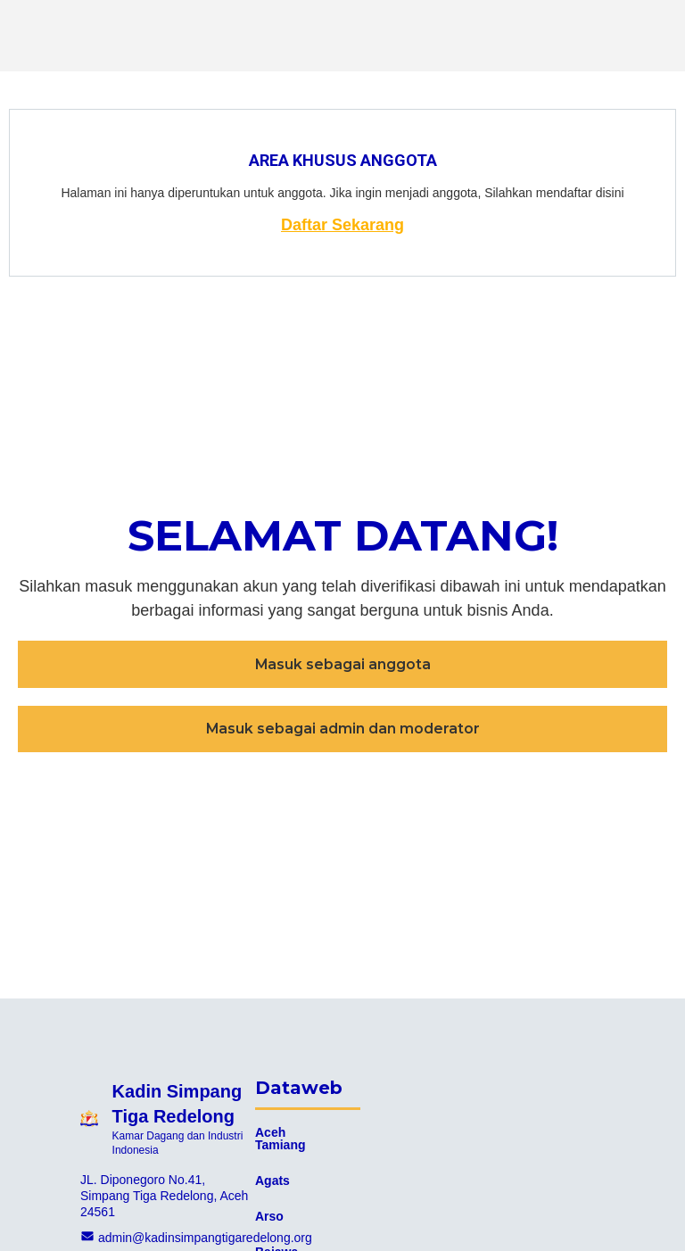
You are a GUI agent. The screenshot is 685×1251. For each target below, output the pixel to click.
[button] (342, 664)
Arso (269, 1216)
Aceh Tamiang (280, 1138)
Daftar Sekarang (342, 225)
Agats (272, 1180)
